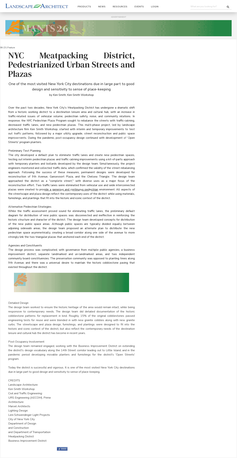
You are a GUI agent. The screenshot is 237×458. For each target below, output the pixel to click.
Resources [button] (120, 6)
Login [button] (155, 6)
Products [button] (84, 6)
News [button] (102, 6)
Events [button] (139, 6)
